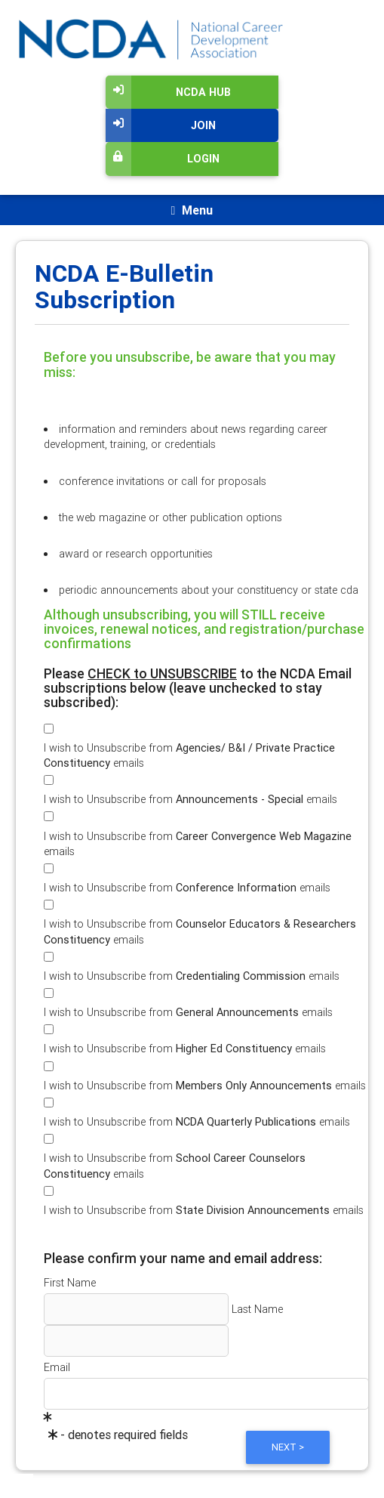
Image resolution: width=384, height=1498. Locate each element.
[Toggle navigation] (192, 210)
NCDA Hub (168, 92)
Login (163, 158)
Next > (288, 1447)
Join (161, 125)
